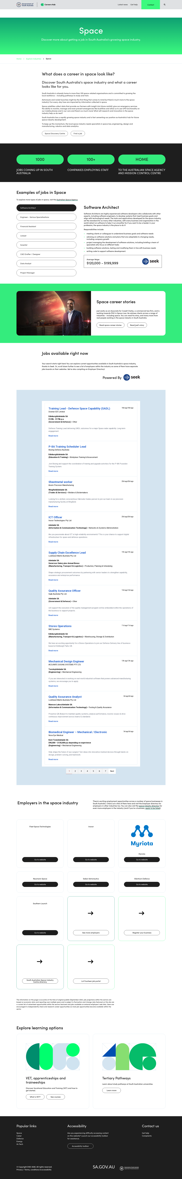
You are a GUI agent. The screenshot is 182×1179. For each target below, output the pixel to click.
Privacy (19, 1169)
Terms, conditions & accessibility (37, 1169)
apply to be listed (152, 808)
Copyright (22, 1166)
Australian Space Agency (67, 199)
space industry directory (149, 806)
